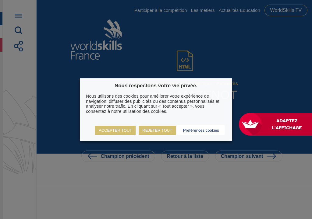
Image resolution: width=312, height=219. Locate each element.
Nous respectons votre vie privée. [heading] (156, 86)
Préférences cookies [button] (201, 130)
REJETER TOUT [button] (157, 130)
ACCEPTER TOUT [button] (115, 130)
